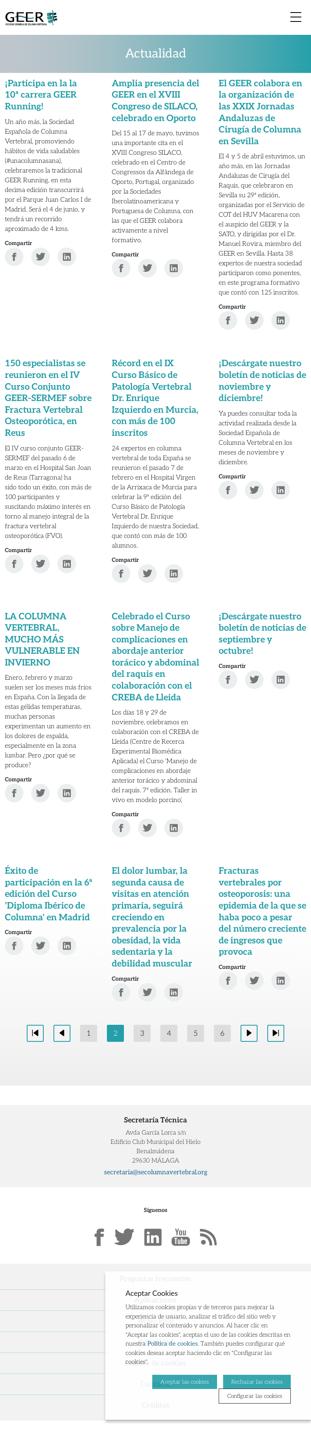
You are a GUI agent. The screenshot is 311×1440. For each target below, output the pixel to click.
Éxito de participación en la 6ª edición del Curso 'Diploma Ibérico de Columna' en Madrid (48, 894)
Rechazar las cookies (257, 1381)
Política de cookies (172, 1343)
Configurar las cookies (254, 1396)
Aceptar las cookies (184, 1381)
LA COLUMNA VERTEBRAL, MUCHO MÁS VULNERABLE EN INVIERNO (42, 639)
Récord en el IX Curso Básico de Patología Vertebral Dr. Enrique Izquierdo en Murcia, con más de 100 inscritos (155, 398)
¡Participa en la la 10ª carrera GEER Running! (41, 95)
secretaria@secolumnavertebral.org (155, 1172)
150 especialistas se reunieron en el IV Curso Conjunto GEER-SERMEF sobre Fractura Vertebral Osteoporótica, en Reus (48, 398)
